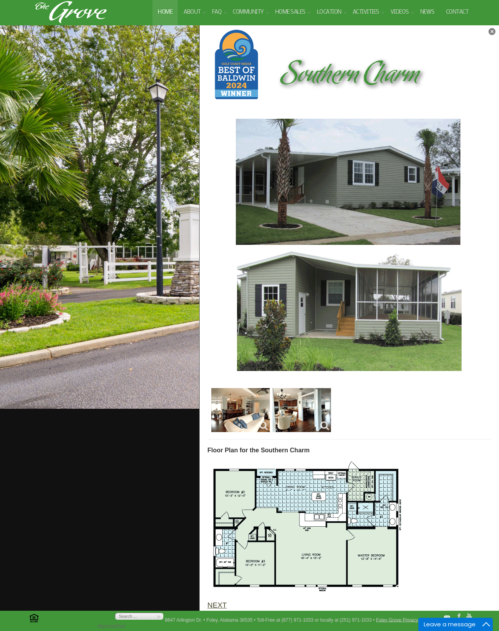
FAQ (217, 12)
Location (329, 12)
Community (248, 12)
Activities (366, 12)
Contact (457, 12)
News (427, 12)
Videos (400, 12)
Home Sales (290, 12)
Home (165, 12)
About (192, 12)
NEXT (217, 605)
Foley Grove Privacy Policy (404, 619)
